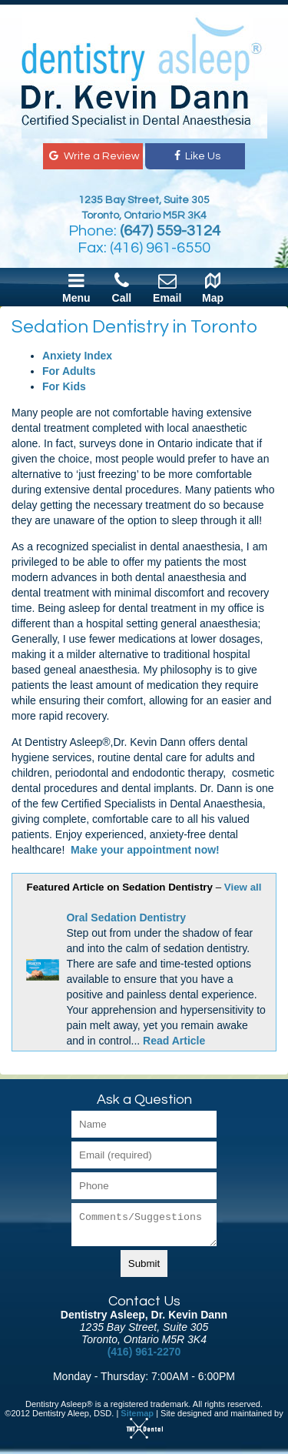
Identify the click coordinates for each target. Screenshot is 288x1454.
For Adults (68, 371)
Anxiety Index (77, 355)
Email (167, 287)
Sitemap (137, 1413)
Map (213, 287)
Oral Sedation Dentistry (126, 917)
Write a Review (92, 156)
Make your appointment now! (145, 850)
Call (122, 287)
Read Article (174, 1041)
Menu (76, 287)
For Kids (64, 386)
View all (243, 887)
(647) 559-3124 (170, 231)
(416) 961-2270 (144, 1351)
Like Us (195, 156)
